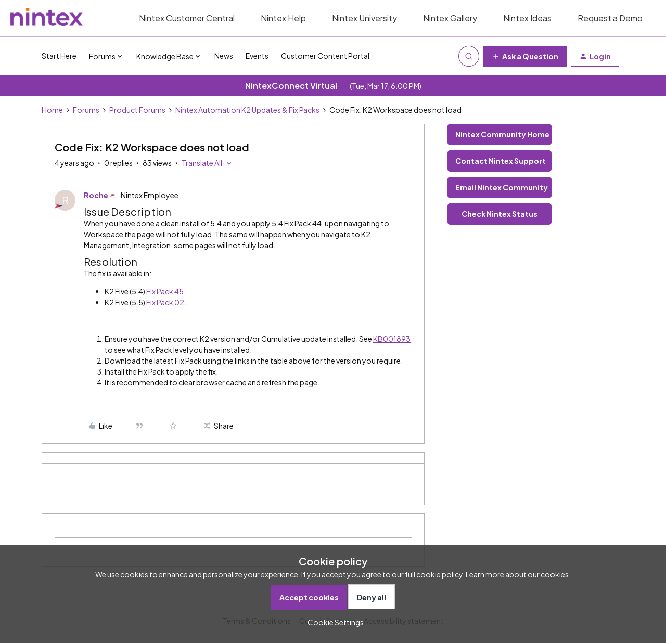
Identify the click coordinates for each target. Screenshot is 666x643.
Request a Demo (610, 17)
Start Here (59, 55)
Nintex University (364, 17)
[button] (525, 56)
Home (52, 109)
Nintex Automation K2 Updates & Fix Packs (247, 109)
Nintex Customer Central (187, 17)
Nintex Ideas (527, 17)
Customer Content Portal (325, 55)
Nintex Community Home (502, 134)
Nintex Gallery (450, 17)
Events (257, 55)
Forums (86, 109)
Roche (96, 195)
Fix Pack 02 (165, 302)
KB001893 (392, 338)
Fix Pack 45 (165, 291)
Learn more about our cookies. (518, 574)
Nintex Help (283, 17)
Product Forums (137, 109)
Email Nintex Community (501, 187)
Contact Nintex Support (500, 160)
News (223, 55)
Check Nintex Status (499, 213)
